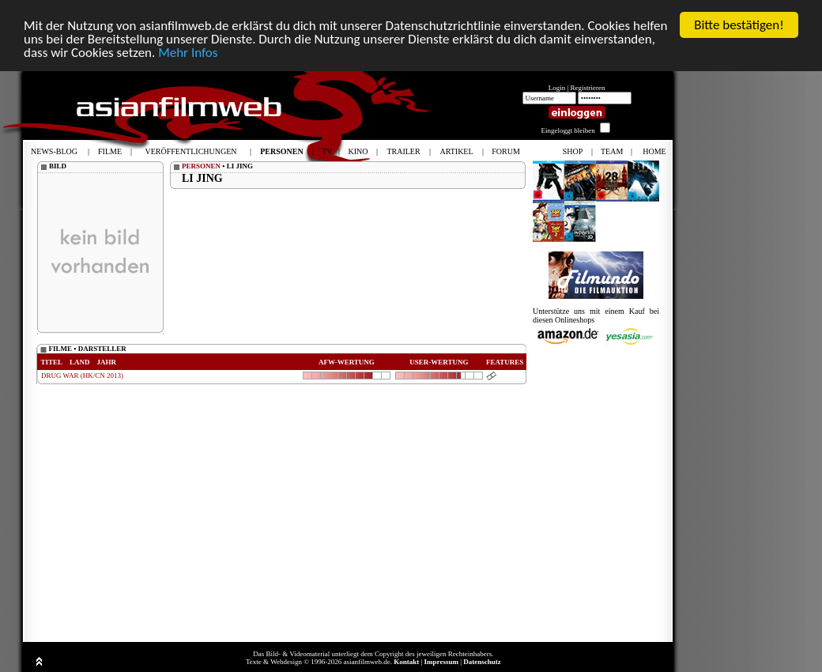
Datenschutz (482, 662)
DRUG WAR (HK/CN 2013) (82, 375)
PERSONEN (201, 166)
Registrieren (588, 88)
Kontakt (406, 662)
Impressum (441, 662)
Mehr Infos (187, 52)
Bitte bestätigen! (739, 25)
